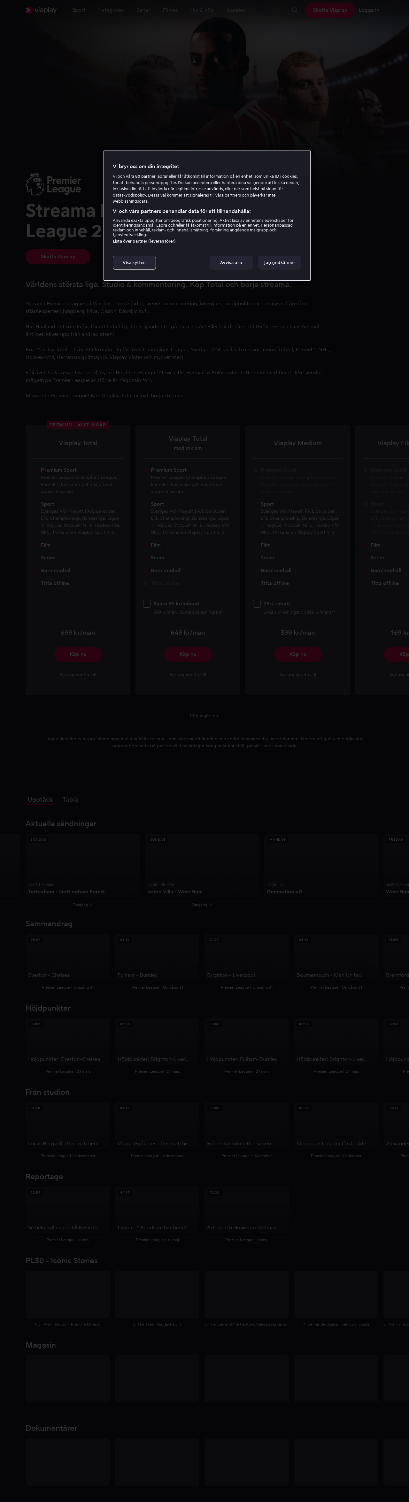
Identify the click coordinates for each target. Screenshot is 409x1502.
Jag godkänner (279, 262)
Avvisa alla (231, 262)
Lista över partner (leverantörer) (144, 241)
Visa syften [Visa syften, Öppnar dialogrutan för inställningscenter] (134, 262)
